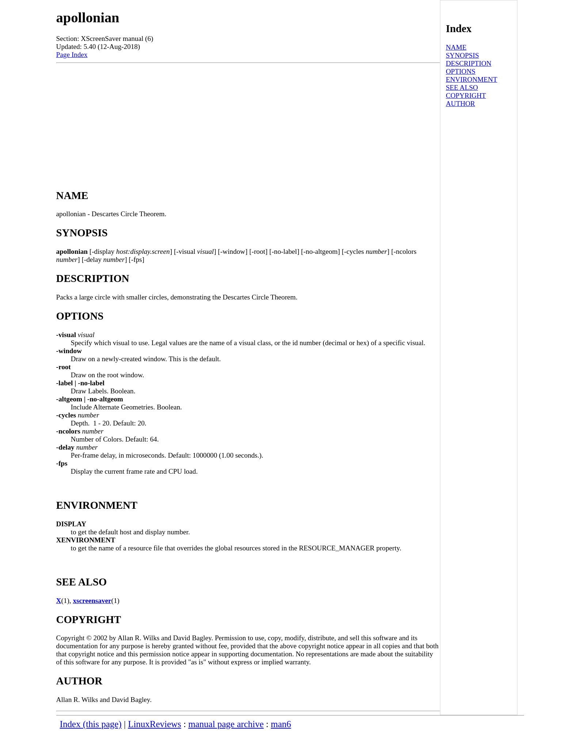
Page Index (72, 54)
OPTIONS (460, 71)
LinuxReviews (154, 724)
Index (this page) (91, 724)
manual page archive (225, 724)
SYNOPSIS (462, 55)
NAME (456, 47)
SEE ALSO (462, 87)
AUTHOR (460, 103)
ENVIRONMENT (471, 79)
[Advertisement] (248, 118)
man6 (281, 724)
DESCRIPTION (469, 63)
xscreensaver (92, 600)
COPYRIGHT (466, 95)
